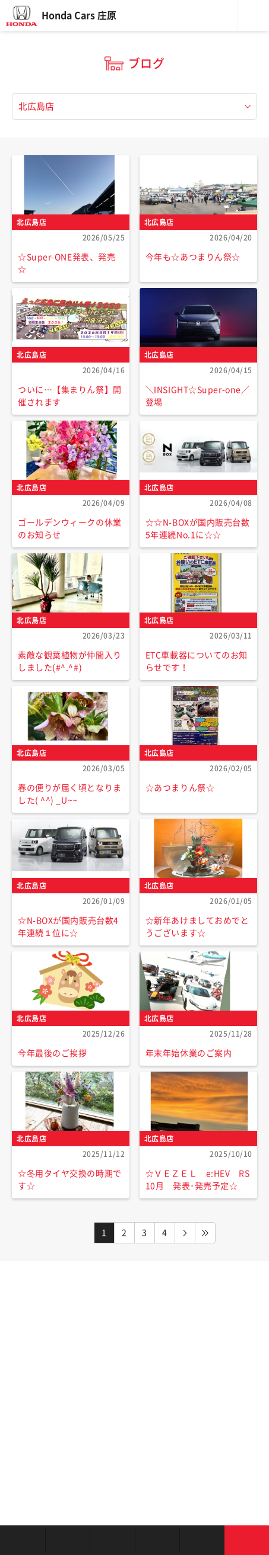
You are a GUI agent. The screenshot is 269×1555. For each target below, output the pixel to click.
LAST (205, 1232)
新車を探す (67, 1540)
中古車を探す (112, 1540)
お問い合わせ (247, 1540)
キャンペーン (201, 1540)
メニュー (253, 15)
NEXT (185, 1232)
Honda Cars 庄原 (79, 15)
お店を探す (22, 1540)
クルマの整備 (157, 1540)
